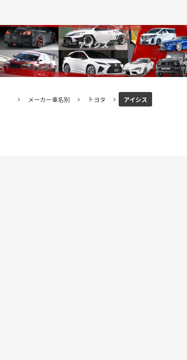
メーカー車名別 (49, 99)
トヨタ (97, 99)
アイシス (135, 99)
